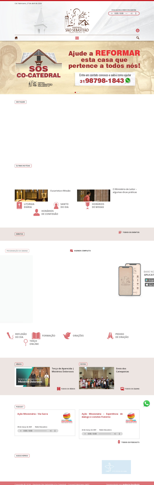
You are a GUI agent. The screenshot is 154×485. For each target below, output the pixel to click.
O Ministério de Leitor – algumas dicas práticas (125, 197)
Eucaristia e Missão (60, 197)
